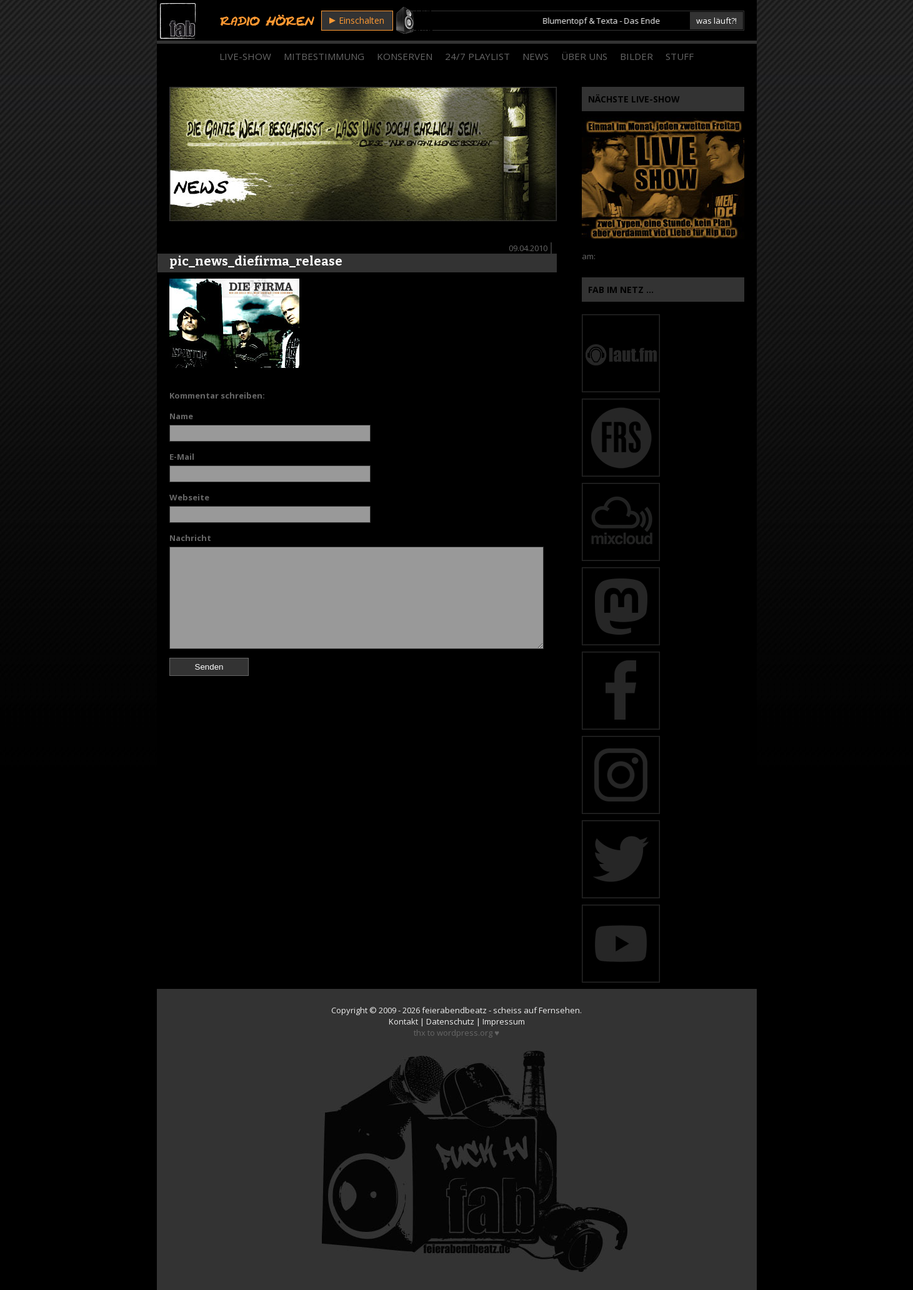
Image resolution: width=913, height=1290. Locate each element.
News (535, 56)
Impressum (503, 1021)
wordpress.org (464, 1032)
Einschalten (356, 20)
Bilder (636, 56)
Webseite (189, 497)
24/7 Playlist (477, 56)
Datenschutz (450, 1021)
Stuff (680, 56)
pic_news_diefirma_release (255, 261)
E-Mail (181, 456)
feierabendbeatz (454, 1010)
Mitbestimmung (324, 56)
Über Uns (584, 56)
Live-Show (245, 56)
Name (181, 416)
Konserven (404, 56)
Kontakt (403, 1021)
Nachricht (190, 537)
